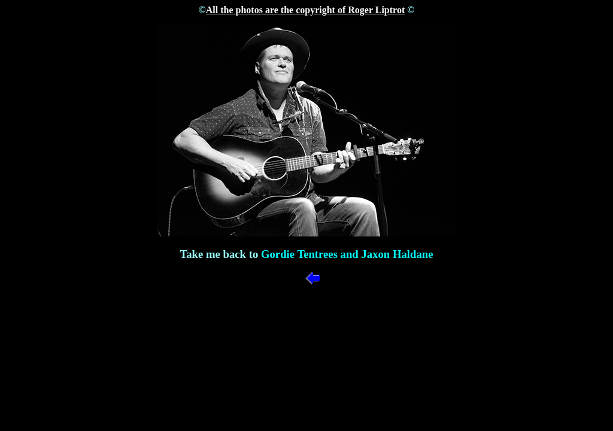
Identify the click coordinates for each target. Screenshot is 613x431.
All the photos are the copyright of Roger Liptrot (305, 10)
